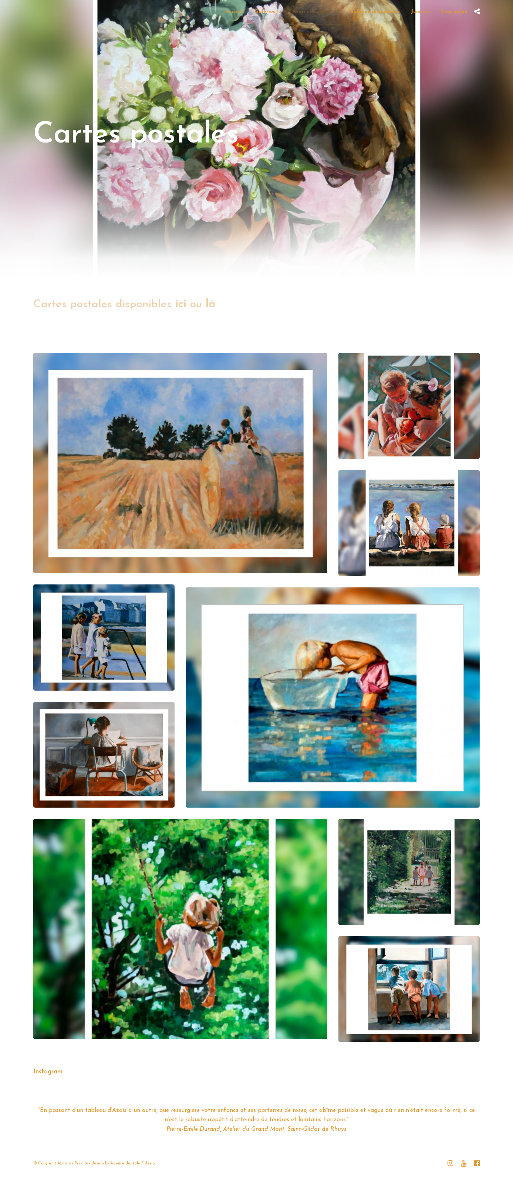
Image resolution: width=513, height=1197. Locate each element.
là (210, 304)
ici (180, 304)
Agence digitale (125, 1163)
